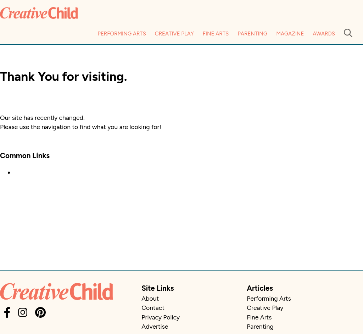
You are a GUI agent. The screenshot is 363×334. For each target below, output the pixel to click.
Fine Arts (216, 33)
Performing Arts (121, 33)
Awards (324, 33)
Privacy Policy (160, 317)
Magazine (290, 33)
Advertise (154, 326)
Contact (152, 307)
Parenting (252, 33)
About (150, 298)
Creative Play (174, 33)
